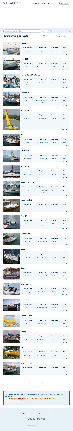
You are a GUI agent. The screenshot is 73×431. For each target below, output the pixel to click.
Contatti (46, 414)
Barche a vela (34, 3)
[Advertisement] (36, 17)
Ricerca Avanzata (64, 31)
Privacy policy (42, 426)
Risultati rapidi (47, 36)
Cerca (48, 31)
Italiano (64, 3)
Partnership (37, 414)
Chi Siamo (27, 414)
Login (54, 3)
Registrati (45, 3)
